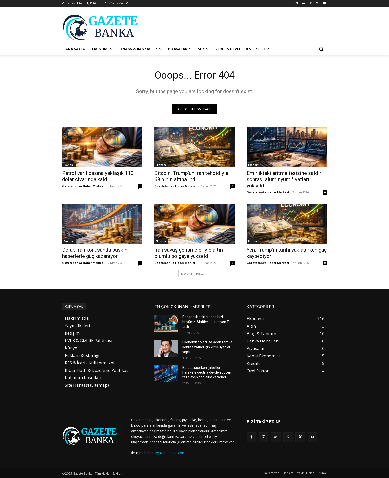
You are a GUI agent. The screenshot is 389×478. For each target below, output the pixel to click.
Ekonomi (69, 165)
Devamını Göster (194, 274)
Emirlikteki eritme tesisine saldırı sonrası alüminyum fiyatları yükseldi (285, 179)
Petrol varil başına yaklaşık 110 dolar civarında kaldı (98, 176)
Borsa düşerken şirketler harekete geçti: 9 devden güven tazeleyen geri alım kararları (206, 372)
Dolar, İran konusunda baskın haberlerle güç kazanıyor (94, 253)
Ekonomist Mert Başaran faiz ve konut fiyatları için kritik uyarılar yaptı (207, 347)
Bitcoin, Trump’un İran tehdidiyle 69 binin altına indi (191, 176)
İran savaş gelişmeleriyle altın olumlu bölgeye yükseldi (188, 253)
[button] (321, 49)
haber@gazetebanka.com (164, 452)
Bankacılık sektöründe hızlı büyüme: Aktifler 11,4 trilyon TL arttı (206, 322)
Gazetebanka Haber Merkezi (83, 186)
